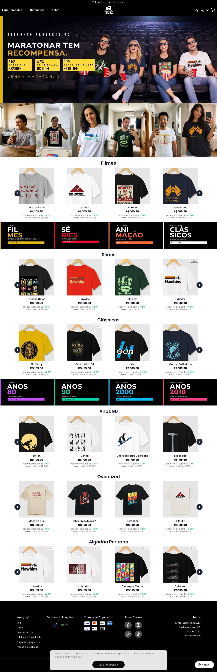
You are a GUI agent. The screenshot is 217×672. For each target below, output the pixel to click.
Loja (5, 10)
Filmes (108, 163)
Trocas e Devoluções (28, 646)
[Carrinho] (213, 10)
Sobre (55, 10)
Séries (109, 254)
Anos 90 (108, 411)
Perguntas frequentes (28, 642)
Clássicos (108, 320)
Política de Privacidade (29, 637)
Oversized (108, 476)
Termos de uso (25, 632)
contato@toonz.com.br (187, 622)
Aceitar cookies (108, 664)
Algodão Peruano (108, 542)
